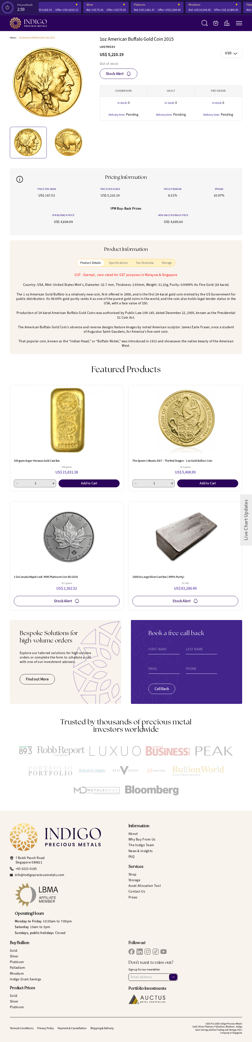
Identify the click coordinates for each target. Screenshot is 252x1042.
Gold (13, 950)
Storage (134, 880)
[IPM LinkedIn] (140, 952)
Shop (132, 874)
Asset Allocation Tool (144, 885)
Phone (191, 669)
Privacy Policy (45, 1028)
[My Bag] (216, 23)
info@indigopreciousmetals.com (39, 875)
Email (153, 669)
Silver (93, 5)
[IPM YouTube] (163, 952)
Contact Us (136, 891)
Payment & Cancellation (72, 1028)
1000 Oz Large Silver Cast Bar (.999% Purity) (158, 577)
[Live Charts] (227, 23)
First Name (157, 649)
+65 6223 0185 (26, 869)
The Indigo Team (141, 845)
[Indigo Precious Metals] (28, 23)
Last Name (194, 649)
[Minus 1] (17, 483)
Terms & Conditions (21, 1028)
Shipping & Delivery (102, 1028)
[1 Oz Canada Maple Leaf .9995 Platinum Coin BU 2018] (67, 536)
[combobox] (231, 53)
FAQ (131, 856)
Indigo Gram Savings (25, 979)
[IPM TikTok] (156, 952)
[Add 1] (53, 483)
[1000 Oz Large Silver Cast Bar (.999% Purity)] (185, 536)
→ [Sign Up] (173, 977)
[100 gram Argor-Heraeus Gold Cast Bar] (67, 420)
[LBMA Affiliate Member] (69, 894)
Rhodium (198, 5)
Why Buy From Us (141, 839)
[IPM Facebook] (131, 952)
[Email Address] (153, 977)
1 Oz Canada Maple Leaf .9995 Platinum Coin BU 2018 (46, 577)
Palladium (17, 967)
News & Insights (140, 851)
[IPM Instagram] (147, 952)
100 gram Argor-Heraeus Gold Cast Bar (37, 461)
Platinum (143, 5)
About (133, 833)
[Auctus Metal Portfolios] (146, 999)
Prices (133, 897)
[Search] (205, 23)
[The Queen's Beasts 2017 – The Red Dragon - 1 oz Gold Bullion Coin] (185, 420)
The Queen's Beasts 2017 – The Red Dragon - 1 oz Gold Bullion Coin (172, 461)
